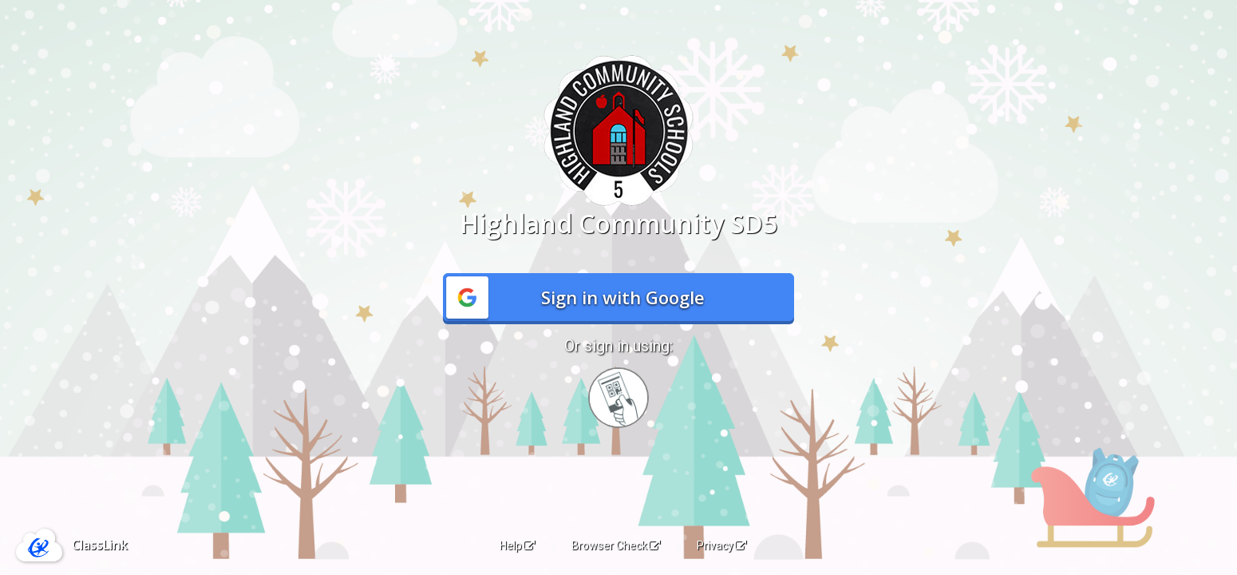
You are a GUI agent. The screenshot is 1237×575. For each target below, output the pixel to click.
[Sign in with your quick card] (618, 397)
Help (517, 545)
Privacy (721, 545)
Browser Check (615, 545)
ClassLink (100, 544)
